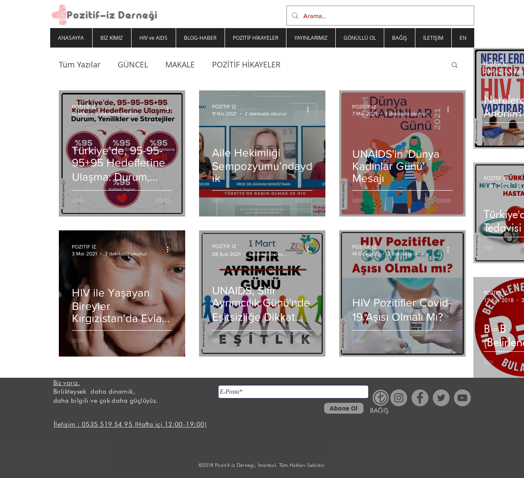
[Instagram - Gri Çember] (398, 397)
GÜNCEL (133, 64)
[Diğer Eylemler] (171, 109)
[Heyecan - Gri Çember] (441, 397)
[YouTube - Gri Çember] (462, 397)
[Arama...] (379, 15)
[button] (454, 65)
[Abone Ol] (343, 408)
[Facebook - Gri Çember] (419, 397)
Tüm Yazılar (79, 64)
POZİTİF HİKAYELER (246, 64)
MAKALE (180, 64)
